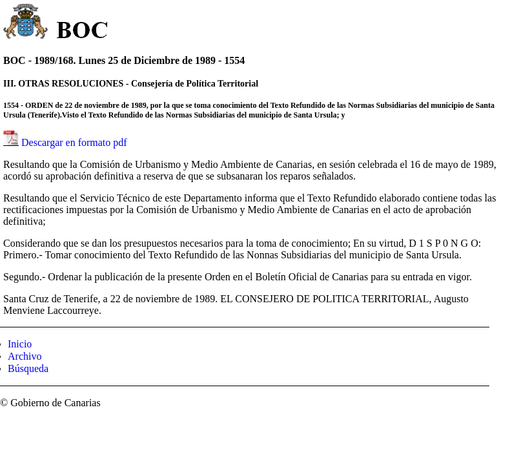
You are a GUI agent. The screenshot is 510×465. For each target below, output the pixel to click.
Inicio (20, 343)
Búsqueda (28, 368)
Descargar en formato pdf (74, 142)
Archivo (24, 356)
